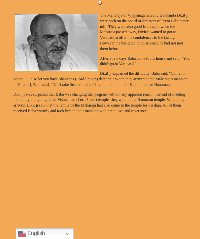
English (31, 234)
